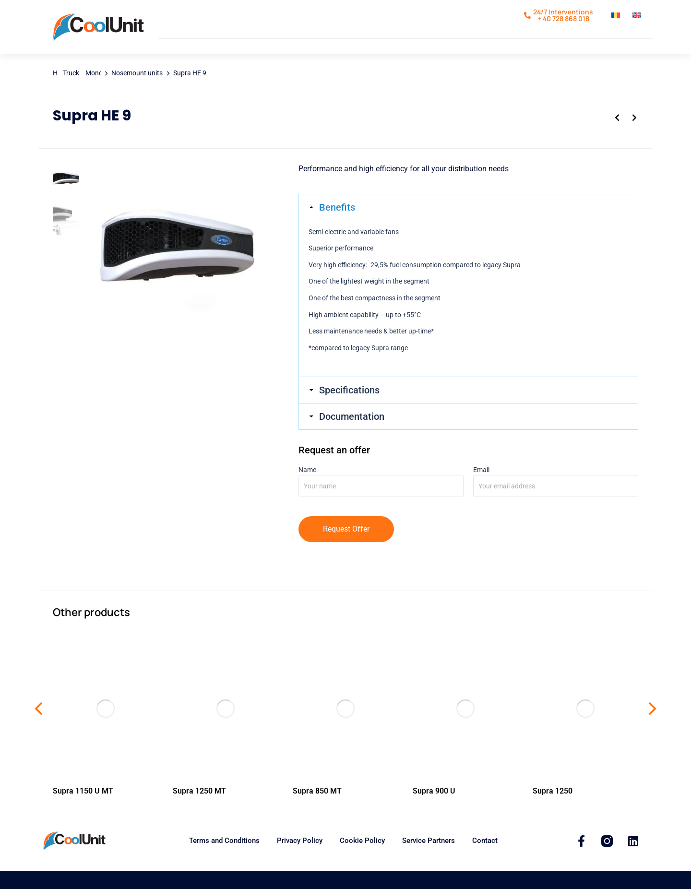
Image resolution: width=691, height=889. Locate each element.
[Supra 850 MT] (345, 726)
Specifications (349, 408)
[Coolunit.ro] (98, 36)
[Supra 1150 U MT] (105, 726)
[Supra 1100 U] (465, 726)
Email (555, 496)
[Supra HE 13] (176, 274)
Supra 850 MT (317, 809)
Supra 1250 (552, 809)
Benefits (337, 225)
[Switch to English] (638, 19)
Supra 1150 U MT (83, 809)
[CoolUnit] (581, 859)
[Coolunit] (607, 859)
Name (381, 496)
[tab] (468, 225)
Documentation (351, 434)
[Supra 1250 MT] (225, 726)
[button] (39, 726)
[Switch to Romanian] (617, 19)
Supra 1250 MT (199, 809)
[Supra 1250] (585, 726)
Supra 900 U (434, 809)
